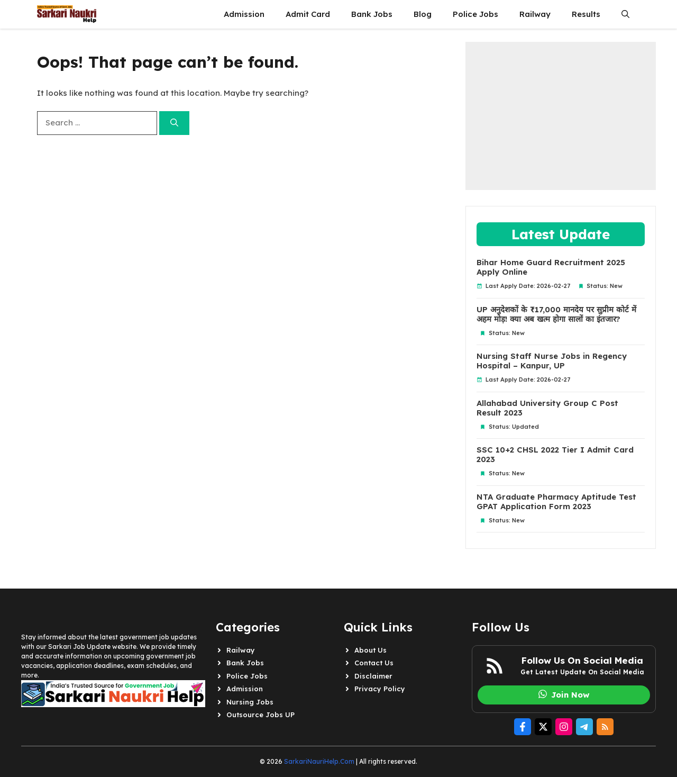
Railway (535, 14)
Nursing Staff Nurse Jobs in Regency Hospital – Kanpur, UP (552, 361)
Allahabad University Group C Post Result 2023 (547, 408)
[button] (625, 14)
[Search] (174, 123)
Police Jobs (475, 14)
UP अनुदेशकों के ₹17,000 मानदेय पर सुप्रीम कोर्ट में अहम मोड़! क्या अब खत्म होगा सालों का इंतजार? (556, 314)
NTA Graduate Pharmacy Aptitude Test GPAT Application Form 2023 (556, 501)
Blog (423, 14)
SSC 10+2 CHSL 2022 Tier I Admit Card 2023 (555, 454)
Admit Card (308, 14)
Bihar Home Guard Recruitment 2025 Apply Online (551, 267)
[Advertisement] (560, 116)
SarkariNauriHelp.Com (319, 761)
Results (586, 14)
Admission (244, 14)
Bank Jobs (371, 14)
